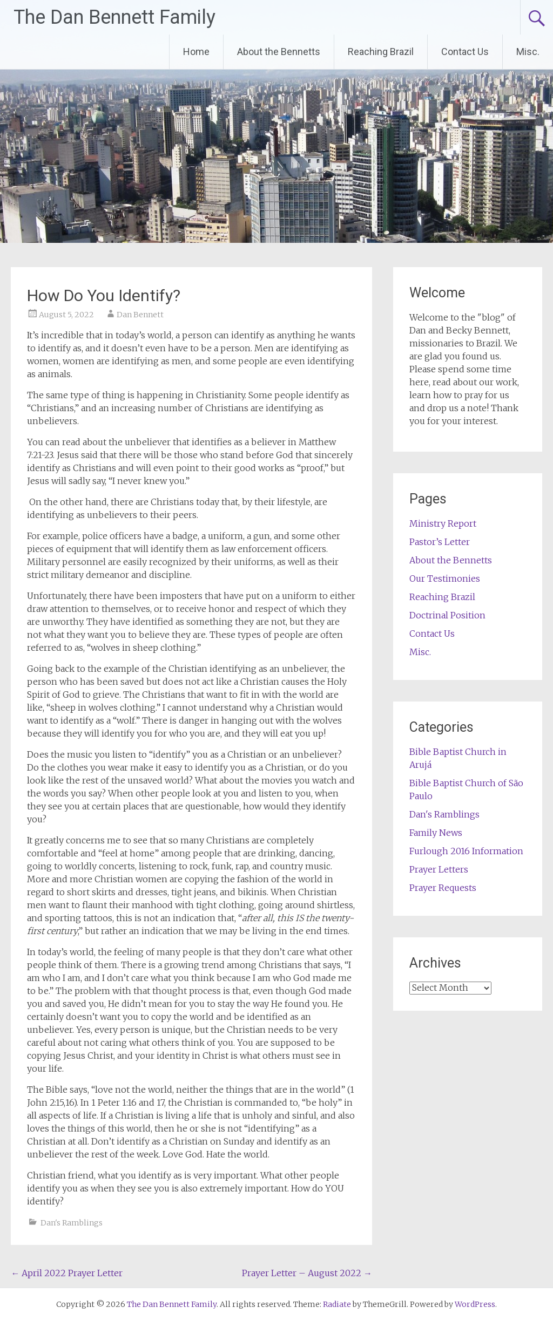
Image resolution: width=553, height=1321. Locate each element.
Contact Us (465, 51)
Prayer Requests (442, 887)
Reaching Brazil (381, 51)
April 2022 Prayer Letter (67, 1273)
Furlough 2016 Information (466, 851)
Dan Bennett (140, 314)
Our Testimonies (444, 578)
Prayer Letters (438, 869)
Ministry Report (442, 523)
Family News (435, 832)
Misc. (527, 51)
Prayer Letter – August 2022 (307, 1273)
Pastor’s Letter (439, 541)
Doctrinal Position (447, 615)
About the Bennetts (278, 51)
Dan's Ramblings (72, 1223)
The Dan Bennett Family (114, 17)
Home (196, 51)
